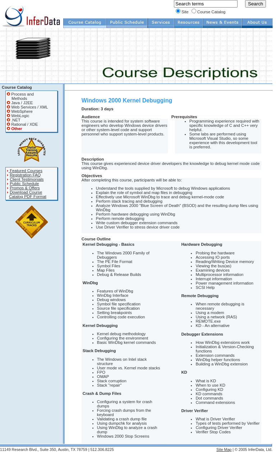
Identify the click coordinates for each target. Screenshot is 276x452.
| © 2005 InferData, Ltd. (251, 449)
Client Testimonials (26, 179)
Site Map (223, 449)
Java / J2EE (20, 103)
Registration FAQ (25, 175)
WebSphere (20, 111)
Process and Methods (20, 96)
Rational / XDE (22, 124)
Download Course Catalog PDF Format (26, 194)
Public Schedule (24, 183)
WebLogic (18, 116)
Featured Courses (24, 171)
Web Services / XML (27, 107)
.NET (13, 120)
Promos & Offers (25, 188)
